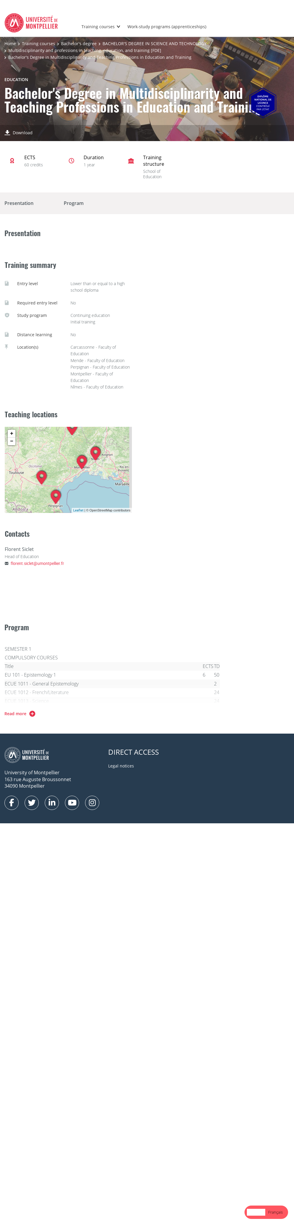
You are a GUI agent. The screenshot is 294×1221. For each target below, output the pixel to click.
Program (74, 203)
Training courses (98, 26)
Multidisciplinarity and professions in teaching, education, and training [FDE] (84, 50)
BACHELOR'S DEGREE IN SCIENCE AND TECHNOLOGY (155, 43)
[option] (275, 1212)
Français (275, 1212)
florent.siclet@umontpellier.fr (37, 563)
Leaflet (78, 510)
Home (10, 43)
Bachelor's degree (79, 43)
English (256, 1212)
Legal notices (121, 766)
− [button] (11, 441)
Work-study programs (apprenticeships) (166, 26)
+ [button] (11, 433)
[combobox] (256, 1212)
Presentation (18, 203)
